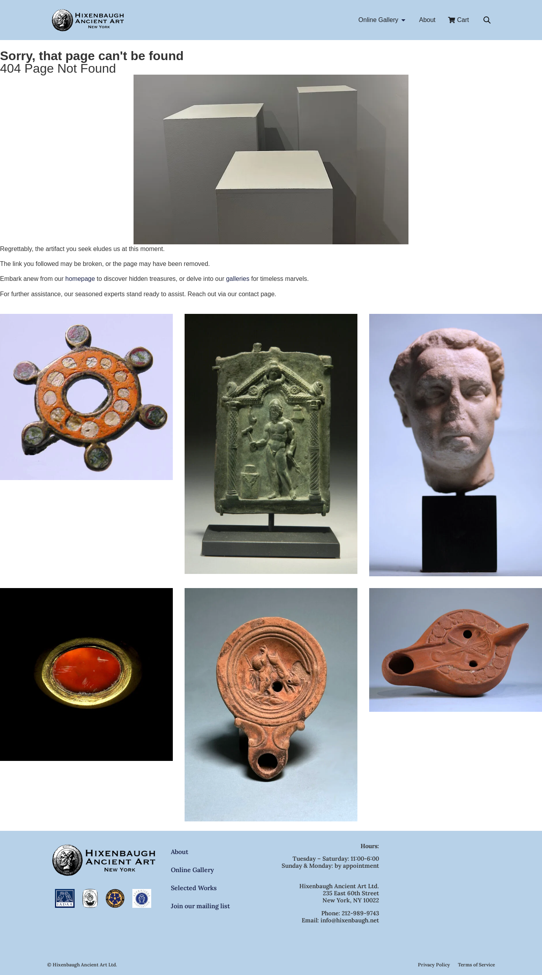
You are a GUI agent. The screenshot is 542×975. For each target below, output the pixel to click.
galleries (237, 278)
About (179, 852)
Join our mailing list (200, 906)
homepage (80, 278)
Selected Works (194, 888)
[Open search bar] (487, 20)
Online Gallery (192, 870)
